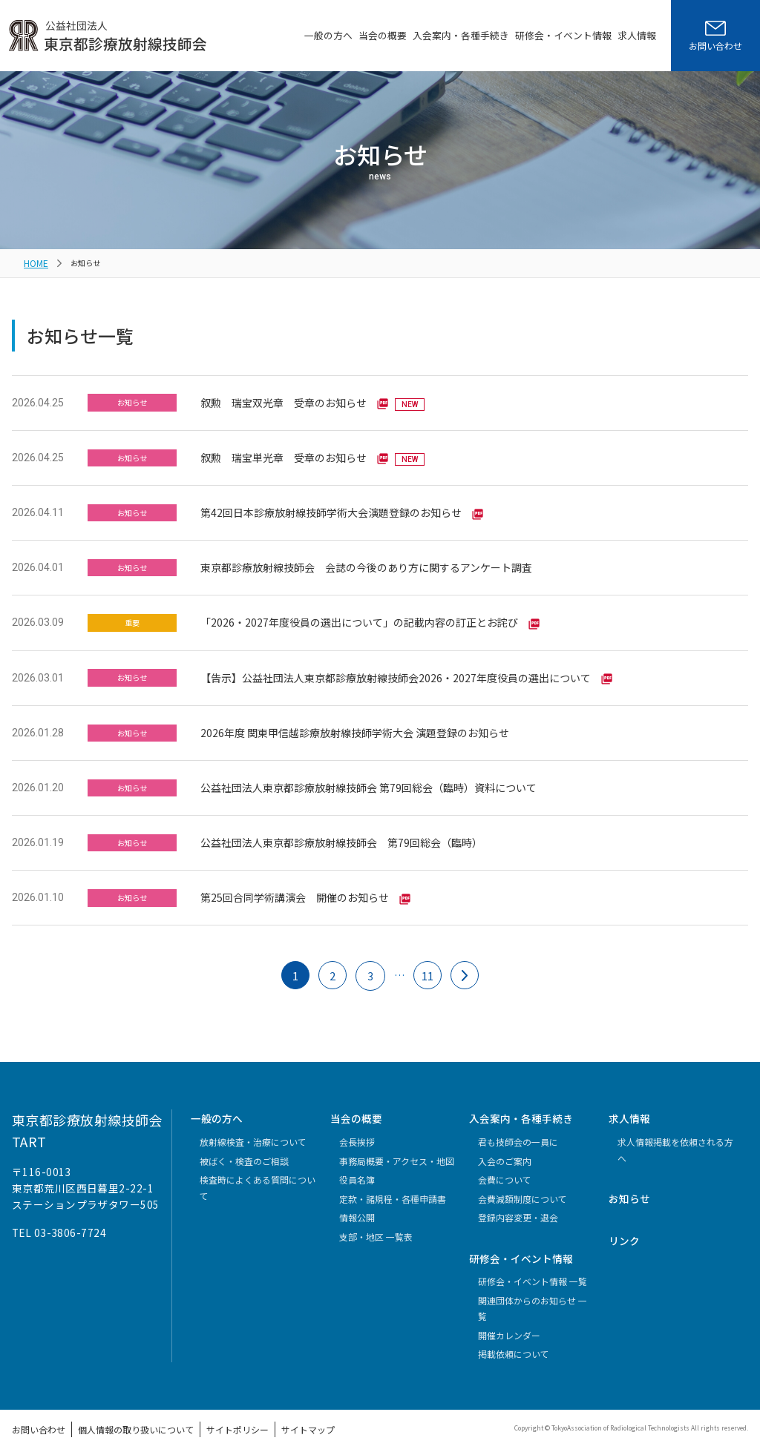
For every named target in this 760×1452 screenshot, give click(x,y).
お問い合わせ (34, 1421)
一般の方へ (328, 35)
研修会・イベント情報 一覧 (532, 1274)
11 (428, 969)
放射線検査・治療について (253, 1135)
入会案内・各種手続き (461, 35)
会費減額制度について (522, 1191)
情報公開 (357, 1210)
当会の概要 (382, 35)
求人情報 (637, 35)
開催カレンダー (509, 1327)
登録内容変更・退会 (518, 1210)
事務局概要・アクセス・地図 (396, 1153)
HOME (34, 261)
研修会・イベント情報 (563, 35)
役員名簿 (357, 1172)
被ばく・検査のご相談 (244, 1153)
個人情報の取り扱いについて (117, 1421)
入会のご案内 (504, 1153)
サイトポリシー (204, 1421)
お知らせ (629, 1191)
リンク (624, 1233)
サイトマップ (265, 1421)
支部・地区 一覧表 (376, 1229)
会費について (504, 1172)
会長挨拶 (357, 1135)
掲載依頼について (513, 1347)
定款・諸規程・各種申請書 (392, 1191)
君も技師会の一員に (518, 1135)
